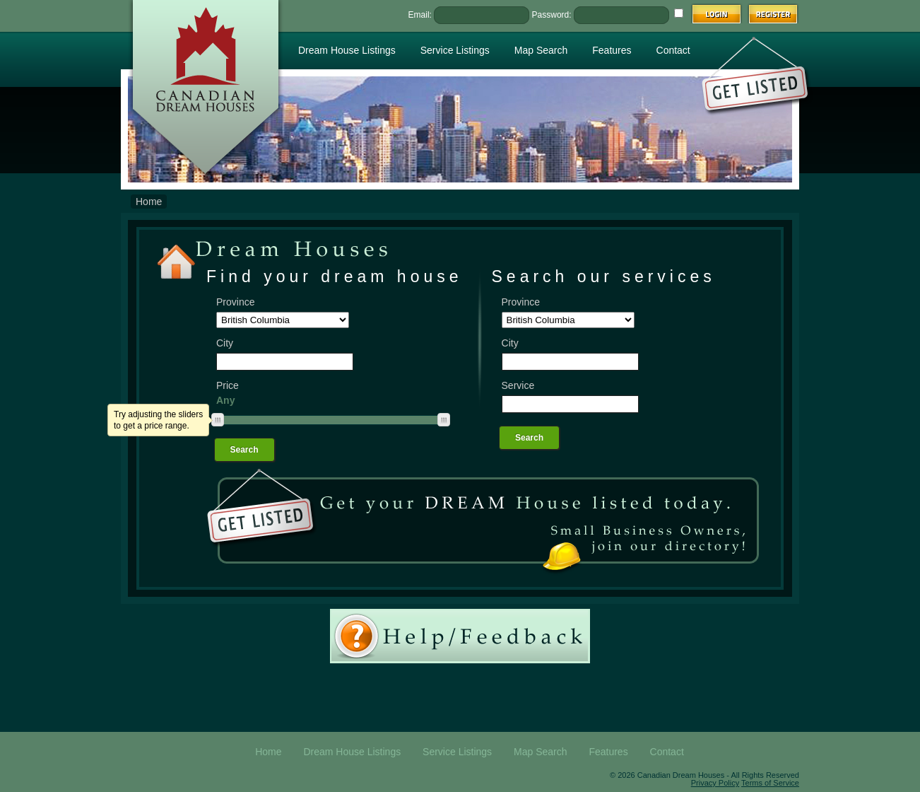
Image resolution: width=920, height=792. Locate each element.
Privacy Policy (715, 783)
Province (235, 302)
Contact (673, 50)
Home (149, 201)
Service (518, 385)
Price (227, 385)
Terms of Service (770, 783)
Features (611, 50)
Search (244, 450)
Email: (420, 15)
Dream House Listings (347, 50)
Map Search (540, 50)
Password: (552, 15)
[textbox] (284, 362)
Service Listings (455, 50)
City (224, 343)
